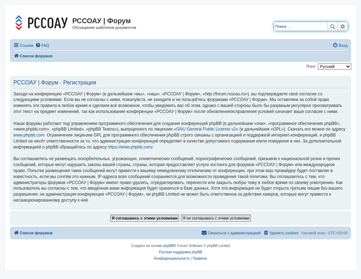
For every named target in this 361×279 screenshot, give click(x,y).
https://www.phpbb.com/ (130, 147)
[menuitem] (42, 45)
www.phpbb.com (28, 135)
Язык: (311, 66)
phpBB (168, 246)
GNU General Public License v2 (206, 129)
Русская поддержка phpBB (180, 252)
